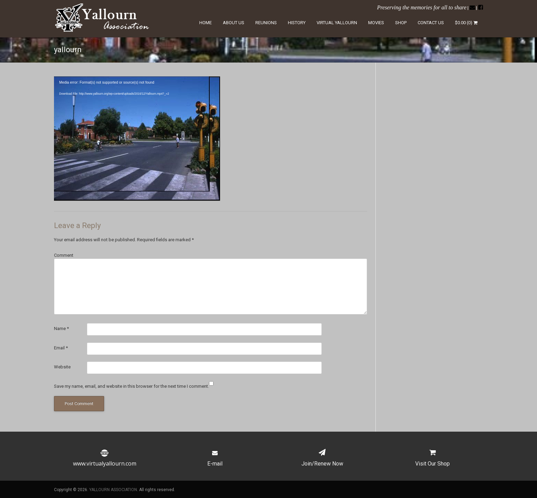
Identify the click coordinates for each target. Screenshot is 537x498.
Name (61, 328)
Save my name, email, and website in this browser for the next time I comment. (131, 386)
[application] (137, 138)
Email (61, 347)
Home (205, 22)
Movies (376, 22)
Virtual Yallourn (337, 22)
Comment (63, 255)
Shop (401, 22)
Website (62, 366)
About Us (233, 22)
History (297, 22)
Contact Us (431, 22)
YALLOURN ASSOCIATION (113, 489)
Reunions (266, 22)
